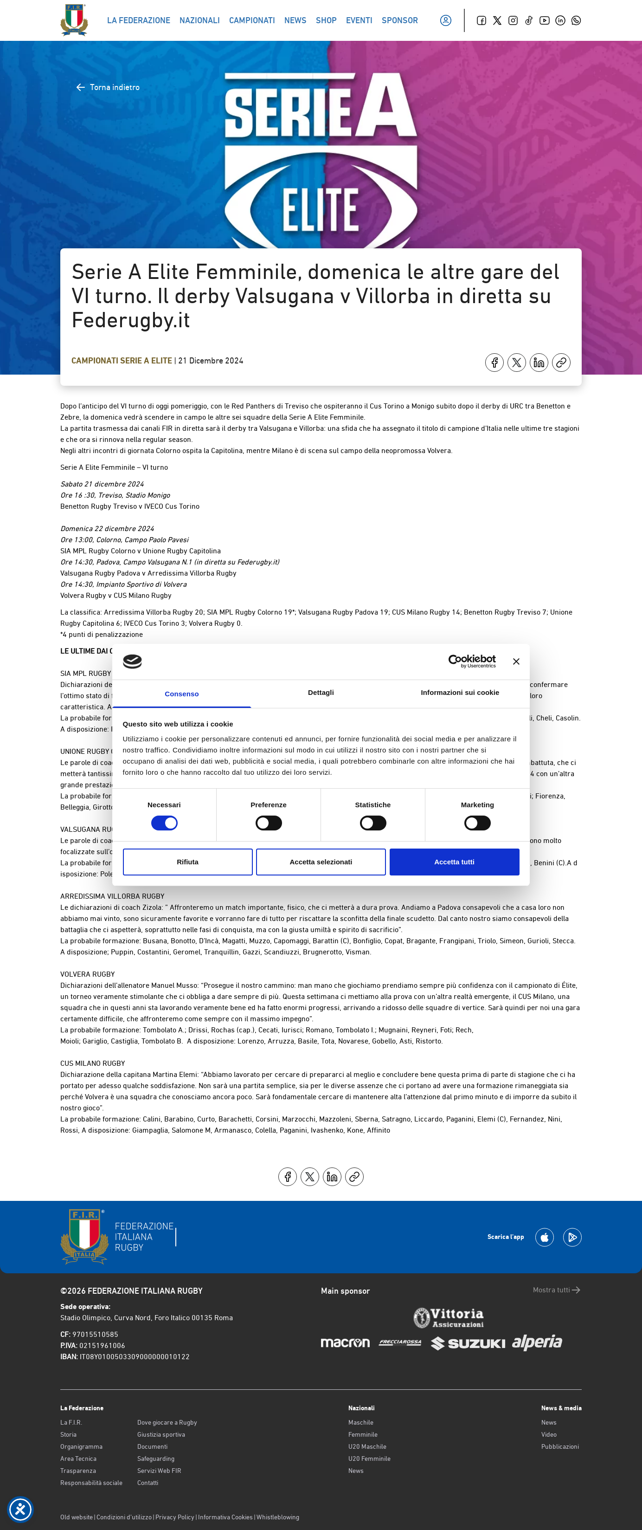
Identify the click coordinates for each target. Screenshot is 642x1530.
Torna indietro (107, 87)
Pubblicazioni (560, 1446)
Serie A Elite (147, 361)
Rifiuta (188, 862)
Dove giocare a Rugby (167, 1422)
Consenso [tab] (182, 694)
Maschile (360, 1422)
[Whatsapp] (576, 20)
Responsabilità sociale (91, 1482)
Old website (76, 1517)
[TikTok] (528, 20)
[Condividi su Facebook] (494, 362)
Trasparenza (78, 1470)
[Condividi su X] (516, 362)
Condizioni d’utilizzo (124, 1517)
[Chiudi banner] (516, 661)
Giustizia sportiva (161, 1434)
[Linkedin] (560, 20)
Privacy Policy (174, 1517)
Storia (68, 1434)
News (356, 1470)
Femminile (363, 1434)
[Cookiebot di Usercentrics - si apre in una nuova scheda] (455, 661)
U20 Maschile (367, 1446)
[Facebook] (481, 20)
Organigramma (81, 1446)
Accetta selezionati (320, 862)
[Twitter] (497, 20)
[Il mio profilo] (446, 20)
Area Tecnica (78, 1458)
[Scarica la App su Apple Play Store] (544, 1237)
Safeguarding (155, 1458)
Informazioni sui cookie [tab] (460, 692)
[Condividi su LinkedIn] (539, 362)
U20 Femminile (369, 1458)
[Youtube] (544, 20)
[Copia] (561, 362)
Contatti (147, 1482)
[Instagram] (513, 20)
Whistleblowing (278, 1517)
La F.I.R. (71, 1422)
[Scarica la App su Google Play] (572, 1237)
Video (549, 1434)
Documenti (152, 1446)
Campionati (95, 361)
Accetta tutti (454, 862)
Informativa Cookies (225, 1517)
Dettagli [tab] (321, 692)
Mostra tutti (557, 1290)
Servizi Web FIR (159, 1470)
